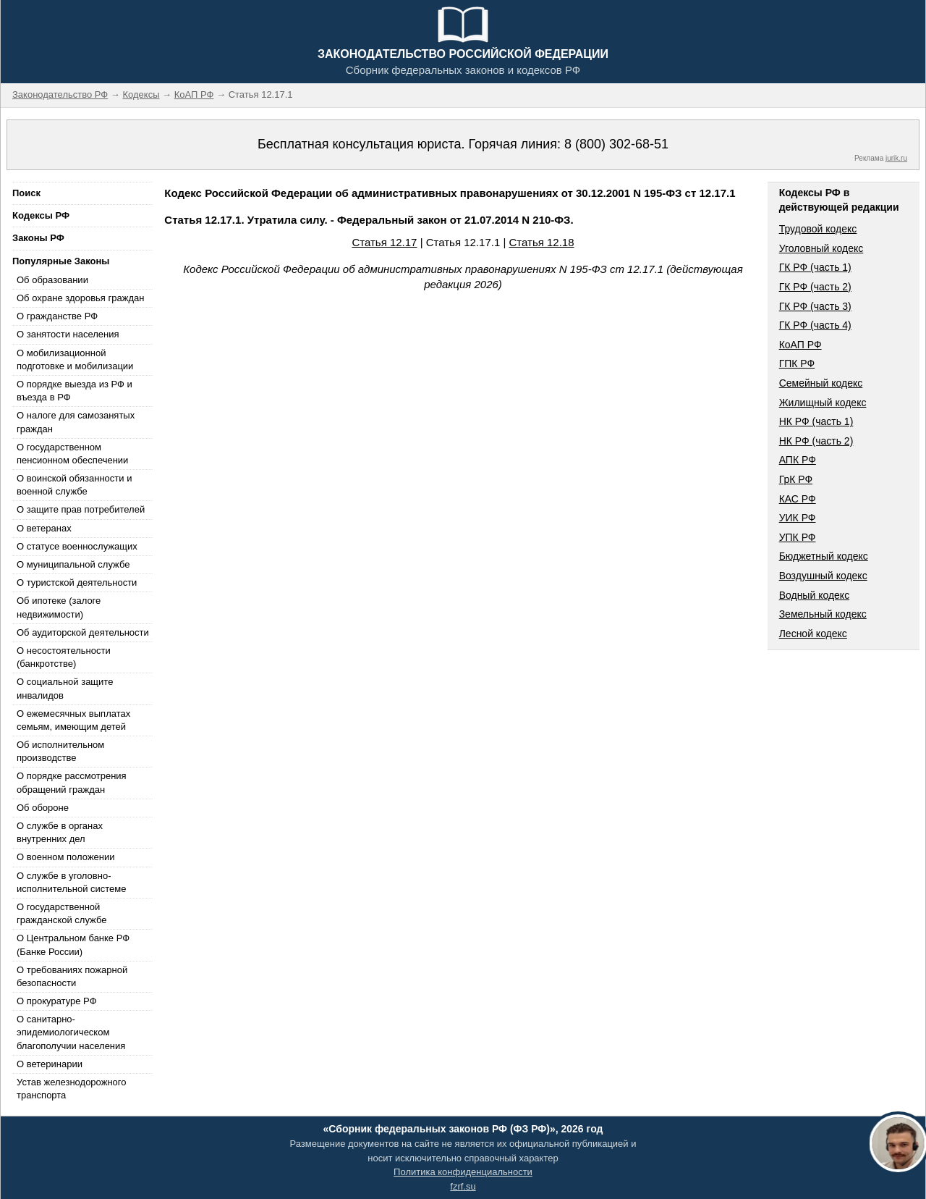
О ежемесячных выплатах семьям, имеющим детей (73, 720)
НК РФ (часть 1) (816, 421)
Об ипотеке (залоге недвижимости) (59, 607)
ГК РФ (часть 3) (815, 306)
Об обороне (43, 807)
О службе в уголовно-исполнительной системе (72, 882)
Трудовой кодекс (818, 229)
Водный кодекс (814, 595)
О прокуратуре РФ (57, 1001)
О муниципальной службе (73, 564)
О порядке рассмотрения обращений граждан (72, 782)
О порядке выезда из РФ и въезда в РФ (74, 391)
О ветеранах (44, 528)
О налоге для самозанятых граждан (76, 422)
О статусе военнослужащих (77, 546)
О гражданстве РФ (57, 316)
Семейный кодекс (821, 383)
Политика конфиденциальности (463, 1171)
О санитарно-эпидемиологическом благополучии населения (71, 1032)
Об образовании (52, 279)
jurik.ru (896, 158)
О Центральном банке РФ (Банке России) (73, 944)
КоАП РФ (800, 344)
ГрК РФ (795, 479)
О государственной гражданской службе (61, 913)
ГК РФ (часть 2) (815, 287)
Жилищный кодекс (823, 402)
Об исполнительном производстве (60, 751)
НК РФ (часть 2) (816, 441)
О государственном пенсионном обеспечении (72, 454)
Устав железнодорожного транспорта (71, 1089)
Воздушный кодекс (823, 575)
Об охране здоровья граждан (80, 298)
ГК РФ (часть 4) (815, 325)
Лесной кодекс (813, 633)
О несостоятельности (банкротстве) (64, 657)
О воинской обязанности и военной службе (74, 485)
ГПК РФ (797, 363)
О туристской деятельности (77, 582)
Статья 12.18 (541, 242)
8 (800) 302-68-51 (616, 144)
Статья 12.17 (384, 242)
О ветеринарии (49, 1064)
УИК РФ (797, 517)
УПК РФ (797, 537)
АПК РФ (797, 460)
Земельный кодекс (823, 614)
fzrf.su (462, 1186)
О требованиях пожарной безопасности (72, 976)
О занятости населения (68, 334)
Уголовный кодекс (821, 248)
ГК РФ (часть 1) (815, 267)
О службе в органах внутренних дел (60, 832)
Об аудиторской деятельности (83, 632)
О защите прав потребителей (81, 509)
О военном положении (66, 856)
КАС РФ (797, 499)
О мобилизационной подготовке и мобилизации (75, 359)
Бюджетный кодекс (823, 556)
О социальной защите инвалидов (65, 688)
